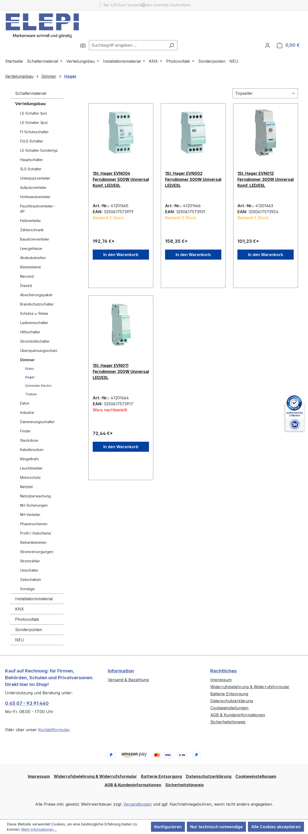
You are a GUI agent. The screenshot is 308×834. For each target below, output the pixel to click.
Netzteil (26, 487)
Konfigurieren (168, 826)
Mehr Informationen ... (39, 829)
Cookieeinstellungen (229, 707)
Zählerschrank (32, 230)
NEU (19, 639)
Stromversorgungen (36, 552)
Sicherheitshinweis (227, 721)
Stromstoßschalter (35, 341)
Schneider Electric (38, 386)
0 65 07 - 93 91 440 (27, 703)
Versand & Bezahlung (128, 679)
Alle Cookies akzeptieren (276, 826)
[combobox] (127, 45)
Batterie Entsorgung (229, 693)
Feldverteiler (30, 220)
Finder (25, 431)
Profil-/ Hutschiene (35, 533)
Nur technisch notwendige (216, 826)
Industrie (27, 412)
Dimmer (27, 360)
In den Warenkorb (120, 254)
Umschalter (29, 570)
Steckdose (29, 440)
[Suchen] (83, 45)
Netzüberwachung (35, 496)
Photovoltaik (27, 619)
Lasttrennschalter (34, 323)
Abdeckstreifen (33, 258)
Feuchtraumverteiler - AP (38, 208)
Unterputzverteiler (35, 178)
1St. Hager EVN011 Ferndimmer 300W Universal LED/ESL (121, 371)
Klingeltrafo (29, 459)
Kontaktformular (53, 729)
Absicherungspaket (36, 295)
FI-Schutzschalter (34, 132)
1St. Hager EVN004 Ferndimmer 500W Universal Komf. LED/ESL (121, 179)
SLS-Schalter (30, 169)
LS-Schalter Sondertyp (39, 150)
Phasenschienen (33, 524)
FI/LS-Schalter (31, 141)
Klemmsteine (30, 267)
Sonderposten (28, 629)
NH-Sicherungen (34, 505)
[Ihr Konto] (268, 45)
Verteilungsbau (30, 103)
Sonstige (27, 589)
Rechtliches (223, 670)
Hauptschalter (31, 160)
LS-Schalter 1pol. (33, 113)
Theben (31, 394)
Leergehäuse (31, 248)
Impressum (221, 679)
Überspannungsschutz (38, 350)
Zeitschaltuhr (30, 579)
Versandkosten (137, 804)
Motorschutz (30, 477)
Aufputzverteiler (33, 187)
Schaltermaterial (30, 93)
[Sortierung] (265, 93)
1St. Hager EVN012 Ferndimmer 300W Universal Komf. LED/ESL (265, 179)
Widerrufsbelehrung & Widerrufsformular (249, 686)
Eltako (29, 368)
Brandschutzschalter (37, 304)
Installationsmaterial (34, 598)
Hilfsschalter (30, 332)
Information (121, 670)
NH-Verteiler (30, 514)
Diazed (26, 285)
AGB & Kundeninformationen (237, 714)
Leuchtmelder (31, 468)
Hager (30, 377)
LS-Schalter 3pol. (34, 122)
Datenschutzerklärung (231, 700)
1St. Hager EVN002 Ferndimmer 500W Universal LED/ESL (193, 179)
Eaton (24, 403)
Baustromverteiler (34, 239)
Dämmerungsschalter (37, 422)
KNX (19, 609)
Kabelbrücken (31, 449)
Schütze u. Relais (34, 313)
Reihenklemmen (33, 542)
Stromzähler (30, 561)
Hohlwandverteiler (35, 197)
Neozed (27, 276)
